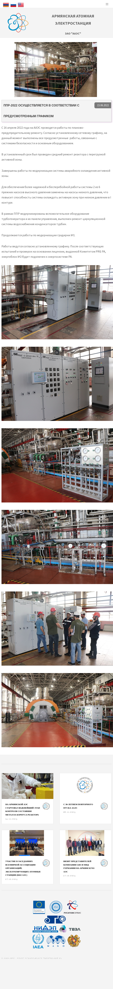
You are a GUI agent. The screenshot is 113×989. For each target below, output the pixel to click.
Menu (107, 4)
